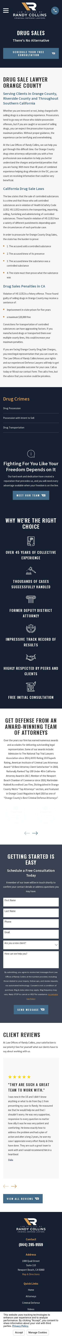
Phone (7, 921)
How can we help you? (15, 953)
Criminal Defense (31, 1302)
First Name (10, 900)
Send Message (31, 1009)
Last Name (10, 911)
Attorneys (31, 1296)
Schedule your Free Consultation (34, 53)
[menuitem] (31, 408)
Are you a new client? (15, 943)
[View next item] (35, 833)
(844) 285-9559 (31, 1244)
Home (31, 1289)
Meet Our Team (31, 495)
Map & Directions (31, 1274)
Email (7, 932)
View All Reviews (23, 1199)
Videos (30, 1309)
